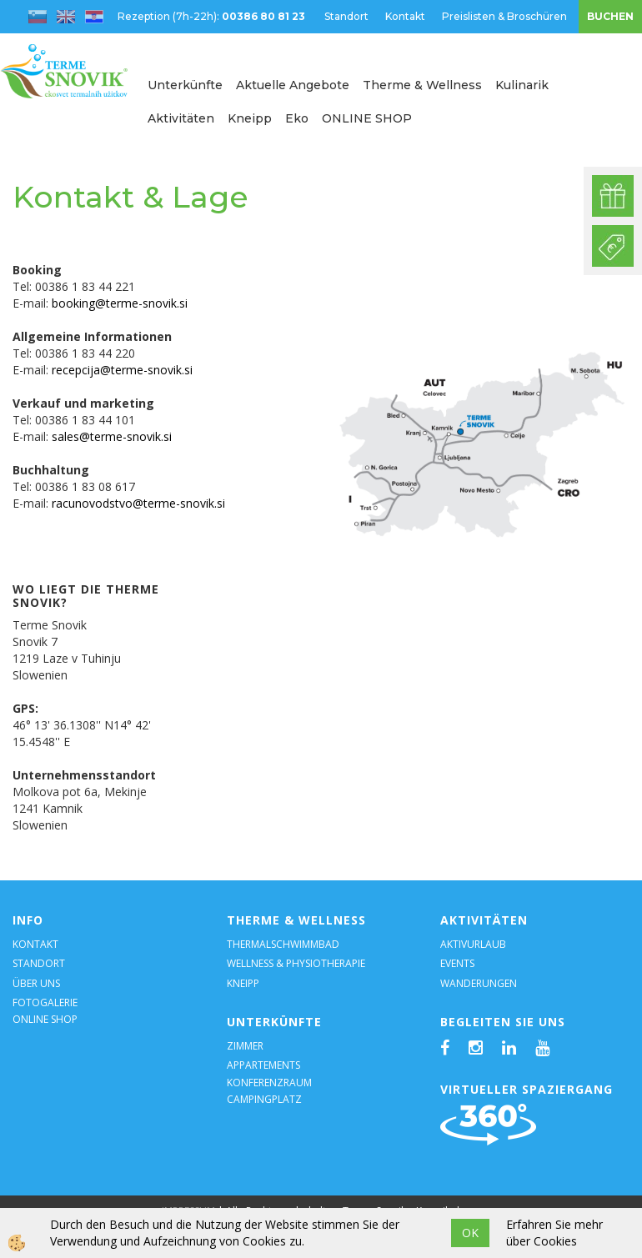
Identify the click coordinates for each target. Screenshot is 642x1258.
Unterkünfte (185, 85)
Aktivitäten (181, 118)
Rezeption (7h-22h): (213, 16)
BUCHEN (610, 16)
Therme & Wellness (422, 85)
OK (470, 1232)
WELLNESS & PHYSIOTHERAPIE (296, 963)
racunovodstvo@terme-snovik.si (138, 503)
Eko (296, 118)
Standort (346, 16)
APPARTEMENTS (263, 1065)
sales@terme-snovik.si (112, 436)
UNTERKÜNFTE (274, 1022)
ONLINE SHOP (367, 118)
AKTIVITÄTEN (484, 920)
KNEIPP (243, 983)
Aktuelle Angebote (292, 85)
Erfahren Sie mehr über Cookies (554, 1232)
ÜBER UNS (36, 983)
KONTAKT (35, 944)
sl (37, 16)
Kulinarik (522, 85)
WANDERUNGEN (478, 983)
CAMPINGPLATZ (264, 1099)
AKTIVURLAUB (473, 944)
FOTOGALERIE (45, 1002)
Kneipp (250, 118)
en (65, 16)
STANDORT (39, 963)
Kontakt (405, 16)
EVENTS (457, 963)
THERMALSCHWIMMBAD (283, 944)
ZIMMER (245, 1046)
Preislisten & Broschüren (504, 16)
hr (94, 16)
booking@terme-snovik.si (120, 303)
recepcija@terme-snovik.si (122, 370)
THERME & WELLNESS (296, 920)
